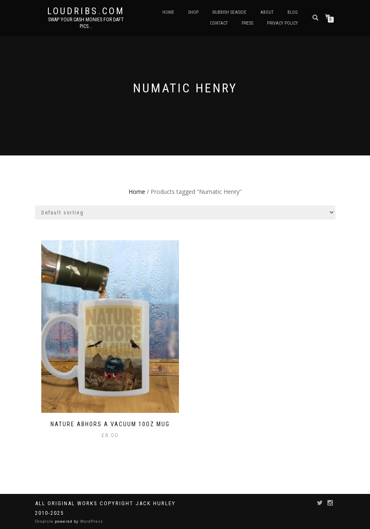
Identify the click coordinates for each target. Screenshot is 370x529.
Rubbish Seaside (229, 12)
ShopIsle (45, 521)
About (267, 12)
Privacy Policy (282, 23)
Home (168, 12)
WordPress (91, 521)
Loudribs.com (86, 11)
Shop (193, 12)
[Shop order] (185, 212)
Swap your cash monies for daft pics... (86, 23)
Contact (219, 23)
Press (247, 23)
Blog (292, 12)
